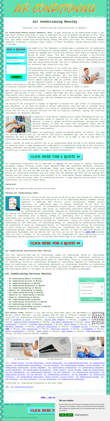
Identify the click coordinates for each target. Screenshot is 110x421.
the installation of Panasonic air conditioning (58, 218)
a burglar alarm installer (40, 324)
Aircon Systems (93, 365)
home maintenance (93, 331)
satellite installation (47, 327)
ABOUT (85, 16)
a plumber (82, 320)
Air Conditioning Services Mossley (28, 274)
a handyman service (79, 327)
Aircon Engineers (38, 368)
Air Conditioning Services (76, 363)
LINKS (79, 16)
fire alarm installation (62, 322)
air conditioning (65, 175)
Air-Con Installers (28, 379)
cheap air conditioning (94, 218)
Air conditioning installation (19, 164)
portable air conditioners (56, 220)
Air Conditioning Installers (57, 374)
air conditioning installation (30, 317)
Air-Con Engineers (62, 372)
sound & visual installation (26, 322)
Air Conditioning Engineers (91, 368)
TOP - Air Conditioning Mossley (19, 387)
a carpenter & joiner (21, 320)
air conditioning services (51, 177)
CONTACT (91, 16)
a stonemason (87, 329)
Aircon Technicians (54, 363)
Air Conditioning (19, 404)
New (12, 404)
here (88, 269)
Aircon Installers (13, 370)
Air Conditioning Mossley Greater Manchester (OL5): (29, 33)
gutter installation (14, 331)
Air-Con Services (51, 365)
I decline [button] (69, 415)
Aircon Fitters (17, 363)
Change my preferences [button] (81, 415)
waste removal (70, 324)
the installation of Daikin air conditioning (25, 225)
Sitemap (7, 404)
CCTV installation (30, 329)
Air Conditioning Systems (72, 365)
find (12, 255)
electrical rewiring (60, 329)
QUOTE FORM (90, 232)
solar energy (42, 331)
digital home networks (54, 320)
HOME (74, 16)
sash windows (67, 331)
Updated (28, 404)
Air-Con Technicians (35, 363)
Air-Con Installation (14, 372)
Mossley (60, 164)
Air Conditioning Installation (28, 365)
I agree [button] (62, 415)
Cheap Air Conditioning (93, 370)
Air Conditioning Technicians (86, 372)
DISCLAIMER (100, 16)
